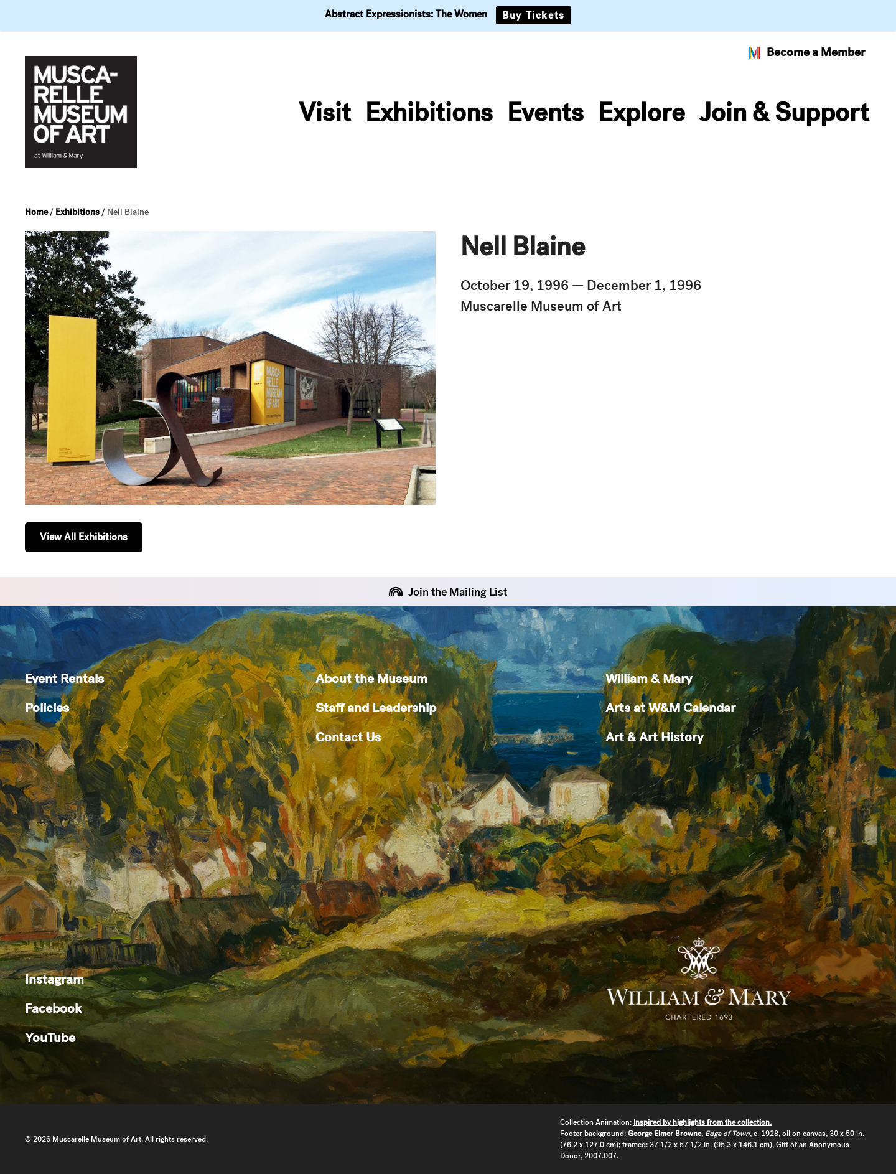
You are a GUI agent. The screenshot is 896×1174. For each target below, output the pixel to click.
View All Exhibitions (84, 536)
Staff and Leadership (375, 707)
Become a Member (806, 52)
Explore (641, 112)
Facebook (53, 1008)
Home (36, 211)
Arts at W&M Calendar (670, 707)
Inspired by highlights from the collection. (702, 1122)
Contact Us (348, 736)
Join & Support (784, 112)
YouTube (50, 1037)
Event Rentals (64, 678)
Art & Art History (654, 736)
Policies (47, 707)
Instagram (54, 978)
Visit (325, 112)
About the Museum (371, 678)
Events (545, 112)
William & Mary (648, 678)
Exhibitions (429, 112)
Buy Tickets (533, 15)
